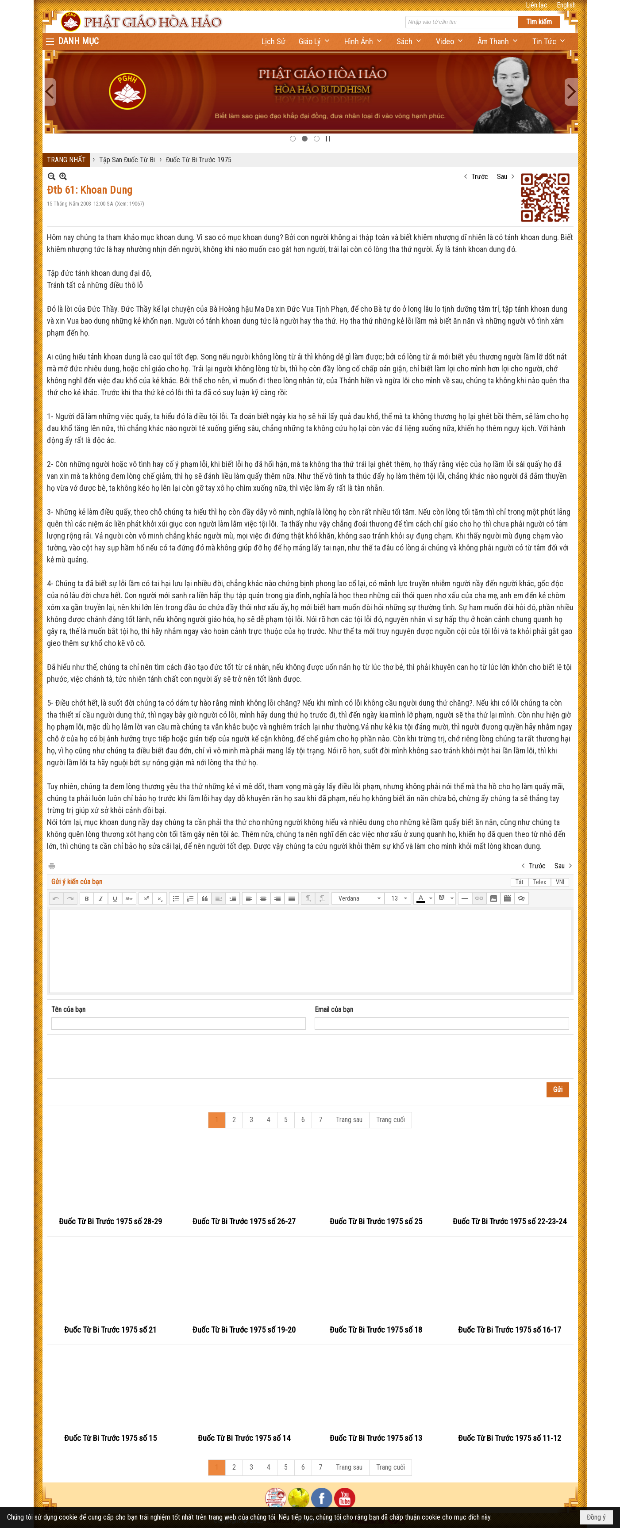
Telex (539, 882)
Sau (502, 176)
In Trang (51, 865)
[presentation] (118, 1056)
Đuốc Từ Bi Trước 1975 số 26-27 (244, 1221)
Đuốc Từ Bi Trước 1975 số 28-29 (110, 1221)
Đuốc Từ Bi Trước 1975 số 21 (110, 1329)
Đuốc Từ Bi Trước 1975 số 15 (110, 1438)
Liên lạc (536, 5)
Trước (479, 176)
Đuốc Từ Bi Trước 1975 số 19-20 (244, 1329)
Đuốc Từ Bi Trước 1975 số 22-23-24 (509, 1221)
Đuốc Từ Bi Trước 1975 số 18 (376, 1329)
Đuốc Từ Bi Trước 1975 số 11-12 (509, 1438)
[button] (315, 41)
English (566, 5)
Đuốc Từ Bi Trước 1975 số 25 (376, 1221)
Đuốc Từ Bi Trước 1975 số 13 (376, 1438)
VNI (560, 882)
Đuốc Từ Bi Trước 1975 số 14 (244, 1438)
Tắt (520, 882)
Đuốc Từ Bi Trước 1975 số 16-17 (509, 1329)
